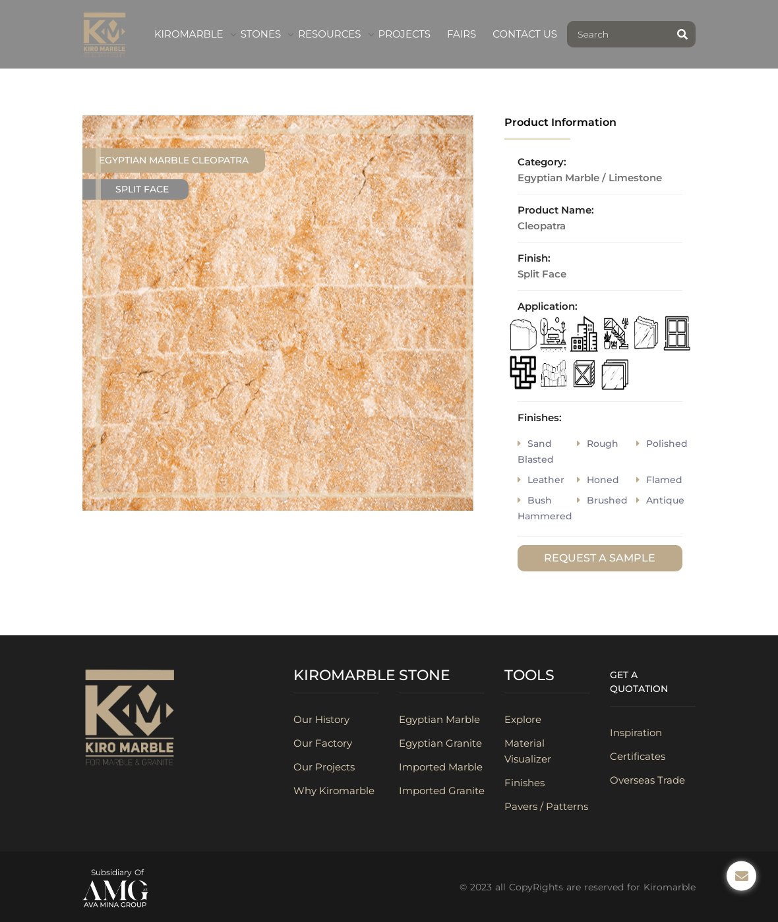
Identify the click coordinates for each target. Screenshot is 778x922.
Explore (522, 719)
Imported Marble (441, 767)
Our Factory (322, 743)
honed (598, 480)
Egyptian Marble (439, 719)
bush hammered (545, 508)
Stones (261, 34)
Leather (541, 480)
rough (597, 443)
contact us (525, 34)
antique (660, 500)
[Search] (618, 34)
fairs (461, 34)
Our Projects (324, 767)
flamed (659, 480)
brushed (602, 500)
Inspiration (636, 732)
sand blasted (536, 451)
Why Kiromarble (333, 790)
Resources (329, 34)
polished (662, 443)
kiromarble (189, 34)
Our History (321, 719)
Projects (404, 34)
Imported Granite (442, 790)
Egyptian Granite (440, 743)
